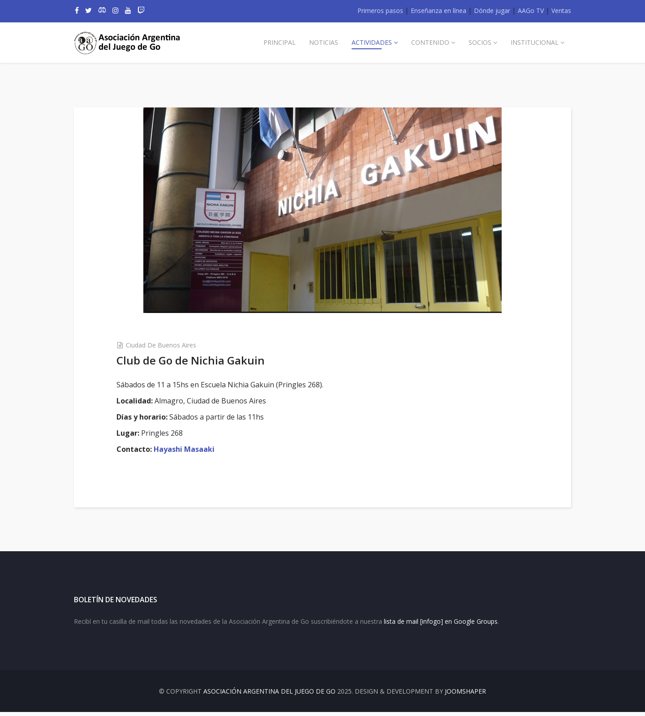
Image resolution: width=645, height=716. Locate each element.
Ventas (561, 10)
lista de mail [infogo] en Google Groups (441, 625)
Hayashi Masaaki (187, 449)
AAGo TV (531, 10)
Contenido (430, 42)
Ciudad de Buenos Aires (164, 345)
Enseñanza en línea (438, 10)
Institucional (535, 42)
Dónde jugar (492, 10)
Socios (480, 42)
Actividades (372, 42)
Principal (279, 42)
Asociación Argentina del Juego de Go (269, 695)
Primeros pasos (380, 10)
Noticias (323, 42)
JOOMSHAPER (465, 695)
